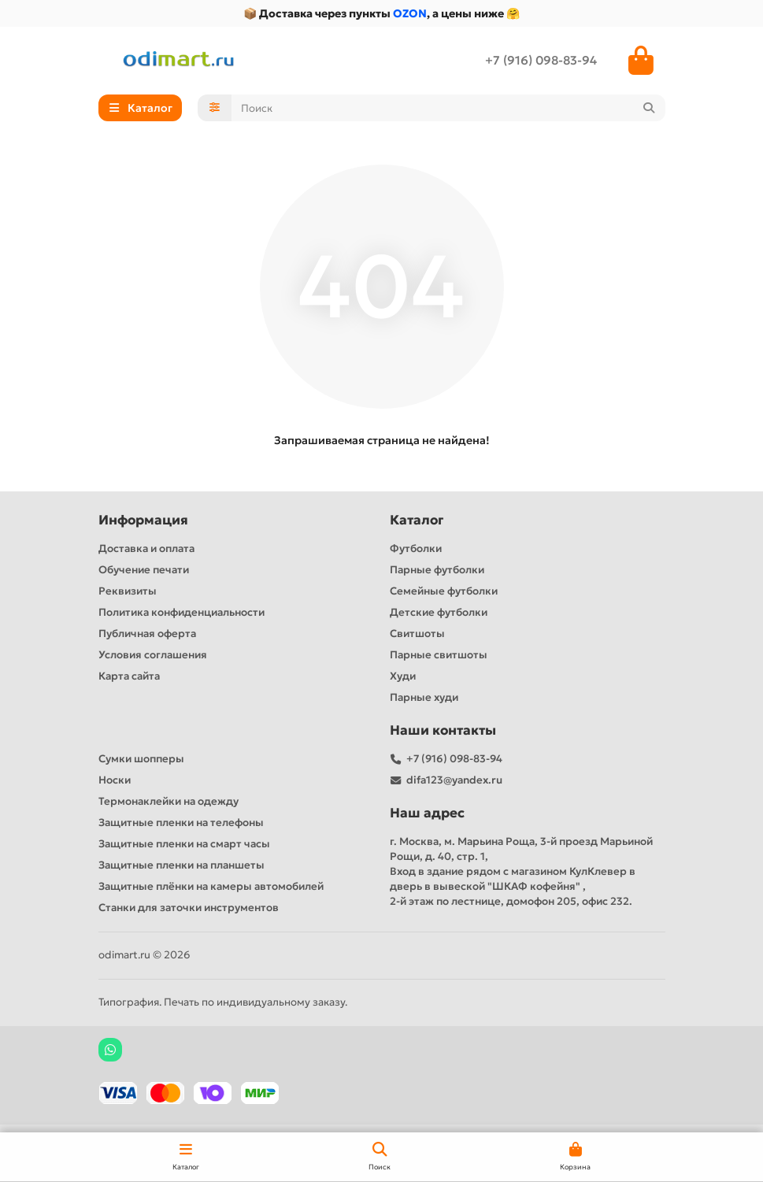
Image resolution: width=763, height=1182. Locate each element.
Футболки (416, 548)
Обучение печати (143, 569)
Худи (403, 676)
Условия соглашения (152, 654)
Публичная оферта (147, 633)
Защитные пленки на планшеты (181, 865)
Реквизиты (127, 591)
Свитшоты (417, 633)
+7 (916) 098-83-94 (541, 60)
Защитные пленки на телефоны (181, 822)
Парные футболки (437, 569)
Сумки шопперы (141, 758)
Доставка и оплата (146, 548)
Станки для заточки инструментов (188, 907)
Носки (114, 780)
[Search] (448, 107)
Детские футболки (438, 612)
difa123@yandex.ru (454, 780)
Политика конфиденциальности (181, 612)
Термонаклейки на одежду (168, 801)
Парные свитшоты (438, 654)
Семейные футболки (444, 591)
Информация (143, 520)
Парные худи (424, 697)
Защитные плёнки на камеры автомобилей (211, 886)
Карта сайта (129, 676)
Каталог (416, 520)
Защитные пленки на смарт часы (184, 843)
